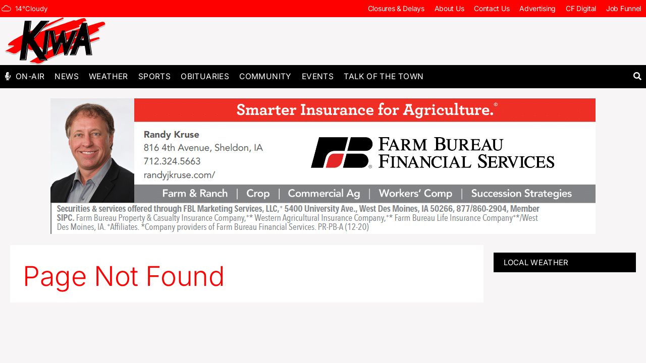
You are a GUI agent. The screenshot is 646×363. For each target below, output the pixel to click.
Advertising (537, 8)
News (67, 76)
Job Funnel (623, 8)
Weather (108, 76)
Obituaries (205, 76)
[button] (637, 76)
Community (265, 76)
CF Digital (581, 8)
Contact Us (491, 8)
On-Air (30, 76)
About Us (449, 8)
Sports (154, 76)
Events (318, 76)
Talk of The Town (383, 76)
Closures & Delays (396, 8)
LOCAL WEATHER (536, 262)
